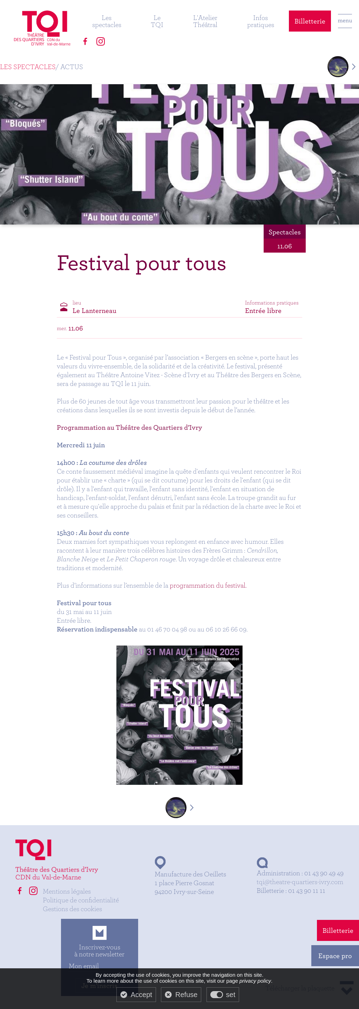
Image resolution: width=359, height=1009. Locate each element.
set (231, 994)
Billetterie (309, 20)
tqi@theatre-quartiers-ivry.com (300, 881)
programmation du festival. (208, 585)
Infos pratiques (260, 21)
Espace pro (335, 955)
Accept (141, 994)
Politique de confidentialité (81, 899)
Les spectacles (106, 21)
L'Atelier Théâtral (205, 21)
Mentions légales (67, 891)
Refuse (186, 994)
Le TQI (157, 21)
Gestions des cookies (72, 908)
